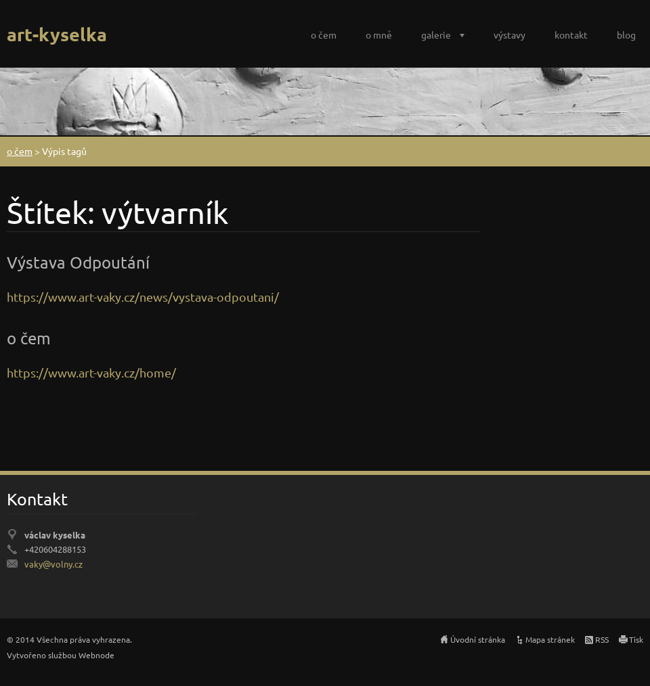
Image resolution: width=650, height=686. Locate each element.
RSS (602, 639)
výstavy (509, 34)
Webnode (96, 654)
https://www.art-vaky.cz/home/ (91, 372)
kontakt (571, 34)
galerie (436, 34)
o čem (324, 34)
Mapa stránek (550, 639)
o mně (379, 34)
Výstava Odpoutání (78, 262)
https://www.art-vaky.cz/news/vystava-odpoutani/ (143, 297)
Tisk (636, 639)
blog (626, 34)
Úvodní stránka (477, 639)
